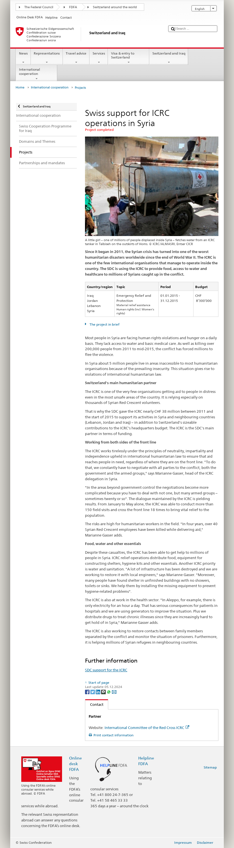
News (23, 58)
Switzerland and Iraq (169, 58)
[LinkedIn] (98, 691)
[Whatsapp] (109, 691)
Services (99, 58)
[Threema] (104, 691)
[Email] (114, 691)
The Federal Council (38, 7)
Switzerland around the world (115, 7)
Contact (94, 704)
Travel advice (76, 58)
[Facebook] (87, 691)
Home (20, 87)
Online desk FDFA (75, 764)
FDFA (73, 7)
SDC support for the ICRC (106, 670)
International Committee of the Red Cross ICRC (147, 727)
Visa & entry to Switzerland (128, 58)
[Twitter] (93, 691)
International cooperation (36, 74)
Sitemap (210, 767)
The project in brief (104, 324)
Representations (47, 58)
